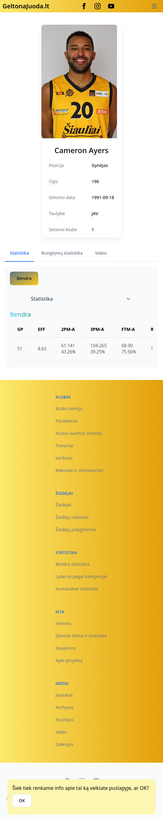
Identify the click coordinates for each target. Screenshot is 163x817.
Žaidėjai (63, 505)
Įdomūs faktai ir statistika (81, 636)
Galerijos (64, 744)
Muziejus (64, 720)
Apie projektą (69, 660)
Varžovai (64, 458)
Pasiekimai (66, 421)
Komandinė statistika (77, 589)
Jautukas (64, 695)
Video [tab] (101, 253)
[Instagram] (97, 6)
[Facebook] (84, 6)
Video (61, 732)
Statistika (81, 298)
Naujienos (66, 648)
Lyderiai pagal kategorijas (82, 576)
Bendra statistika (73, 564)
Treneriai (64, 445)
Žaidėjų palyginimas (76, 529)
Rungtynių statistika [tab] (62, 253)
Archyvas (65, 707)
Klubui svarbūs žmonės (79, 433)
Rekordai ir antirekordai (79, 470)
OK (22, 800)
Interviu (64, 623)
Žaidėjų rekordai (72, 517)
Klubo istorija (69, 408)
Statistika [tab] (19, 253)
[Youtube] (111, 6)
